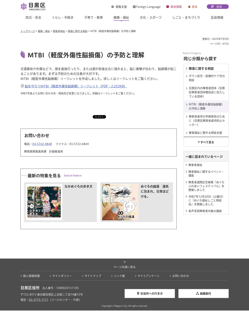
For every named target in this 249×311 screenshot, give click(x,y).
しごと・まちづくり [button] (186, 17)
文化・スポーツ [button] (151, 17)
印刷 (198, 39)
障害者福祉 (59, 31)
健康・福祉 (44, 31)
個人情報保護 (31, 276)
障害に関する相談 (77, 31)
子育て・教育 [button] (93, 17)
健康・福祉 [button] (121, 17)
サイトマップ (93, 276)
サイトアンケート (149, 276)
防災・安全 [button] (33, 17)
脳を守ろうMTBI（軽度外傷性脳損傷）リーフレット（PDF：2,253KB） (76, 86)
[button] (119, 6)
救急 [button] (194, 6)
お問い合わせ (180, 276)
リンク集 (119, 276)
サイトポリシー (62, 276)
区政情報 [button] (217, 17)
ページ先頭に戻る (124, 267)
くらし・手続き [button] (63, 17)
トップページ (27, 31)
